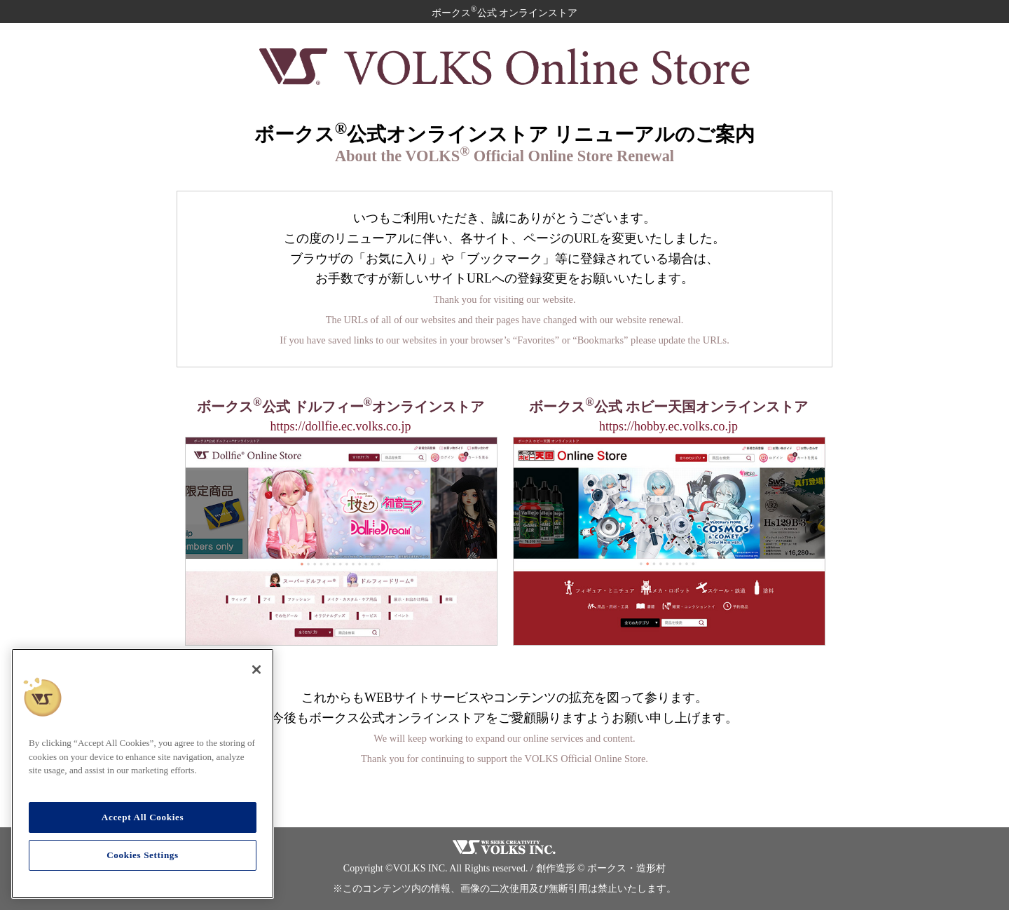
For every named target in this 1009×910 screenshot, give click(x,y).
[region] (142, 773)
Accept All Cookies (143, 817)
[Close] (256, 669)
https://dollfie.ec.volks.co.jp (340, 426)
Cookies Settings (143, 855)
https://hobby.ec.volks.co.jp (668, 426)
